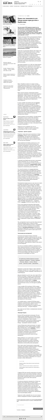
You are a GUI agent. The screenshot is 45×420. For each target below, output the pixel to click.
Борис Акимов (5, 142)
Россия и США (17, 6)
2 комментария (7, 125)
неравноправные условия (35, 164)
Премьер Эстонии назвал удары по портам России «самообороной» (8, 87)
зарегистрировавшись (38, 399)
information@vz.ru (27, 416)
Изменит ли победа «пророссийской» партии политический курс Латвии (29, 364)
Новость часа (17, 1)
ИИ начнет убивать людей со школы (8, 119)
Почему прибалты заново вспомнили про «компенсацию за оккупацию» (29, 368)
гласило (36, 217)
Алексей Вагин (5, 129)
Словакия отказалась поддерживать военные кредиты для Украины (8, 81)
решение (35, 280)
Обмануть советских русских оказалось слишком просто (29, 365)
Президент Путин (24, 6)
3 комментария (7, 138)
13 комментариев (8, 151)
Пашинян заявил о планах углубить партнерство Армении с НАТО (20, 3)
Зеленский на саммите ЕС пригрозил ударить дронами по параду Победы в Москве (9, 45)
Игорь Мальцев (5, 116)
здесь (18, 401)
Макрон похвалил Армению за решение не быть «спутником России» (9, 75)
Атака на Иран (6, 6)
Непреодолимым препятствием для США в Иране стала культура (9, 132)
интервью (24, 201)
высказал (38, 102)
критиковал (36, 174)
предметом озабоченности (28, 227)
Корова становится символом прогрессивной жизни (8, 145)
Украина (11, 6)
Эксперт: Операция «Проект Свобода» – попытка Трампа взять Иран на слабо (8, 69)
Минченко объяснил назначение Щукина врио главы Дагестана (9, 63)
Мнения (5, 114)
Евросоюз (30, 6)
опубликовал (20, 135)
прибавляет (33, 327)
